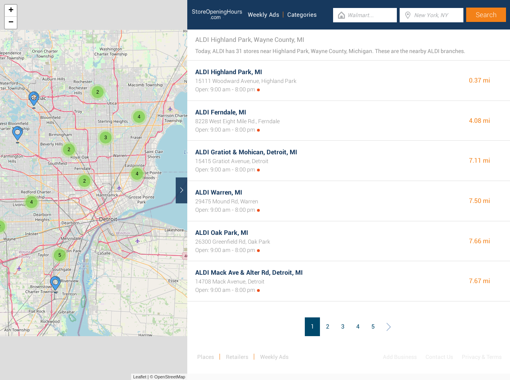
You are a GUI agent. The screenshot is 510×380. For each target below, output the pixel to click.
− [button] (11, 23)
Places (205, 357)
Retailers (237, 357)
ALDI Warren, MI (218, 192)
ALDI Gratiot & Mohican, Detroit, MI (246, 152)
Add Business (400, 357)
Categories (302, 14)
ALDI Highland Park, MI (228, 72)
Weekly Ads (263, 14)
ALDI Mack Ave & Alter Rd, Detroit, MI (249, 272)
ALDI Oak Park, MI (221, 232)
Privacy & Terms (482, 357)
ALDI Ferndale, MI (220, 112)
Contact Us (439, 357)
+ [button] (11, 11)
